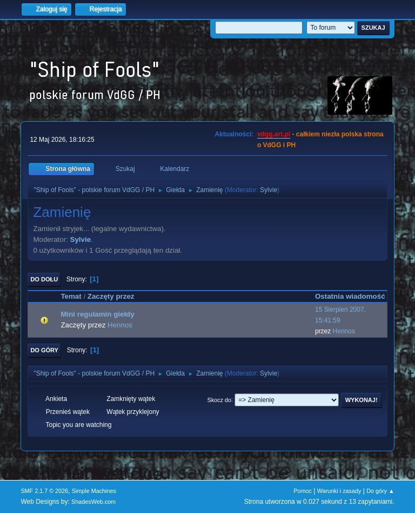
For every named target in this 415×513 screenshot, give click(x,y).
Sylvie (268, 190)
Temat (71, 296)
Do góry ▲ (380, 491)
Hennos (120, 325)
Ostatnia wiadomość (350, 296)
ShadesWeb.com (93, 501)
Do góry (44, 350)
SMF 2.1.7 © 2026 (44, 491)
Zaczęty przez (116, 296)
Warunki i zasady (339, 491)
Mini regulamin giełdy (97, 314)
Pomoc (302, 491)
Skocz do (219, 399)
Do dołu (44, 279)
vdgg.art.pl (273, 134)
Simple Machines (94, 491)
